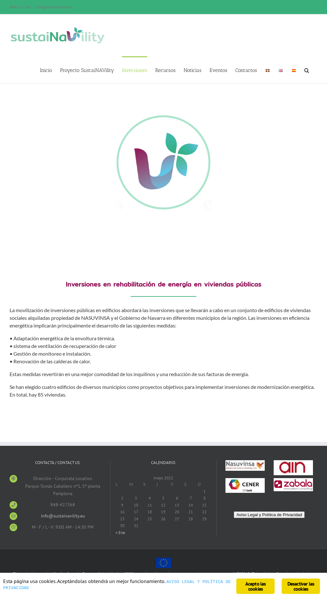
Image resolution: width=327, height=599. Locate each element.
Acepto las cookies (255, 586)
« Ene (120, 532)
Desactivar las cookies (301, 586)
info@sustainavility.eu (54, 6)
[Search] (306, 69)
